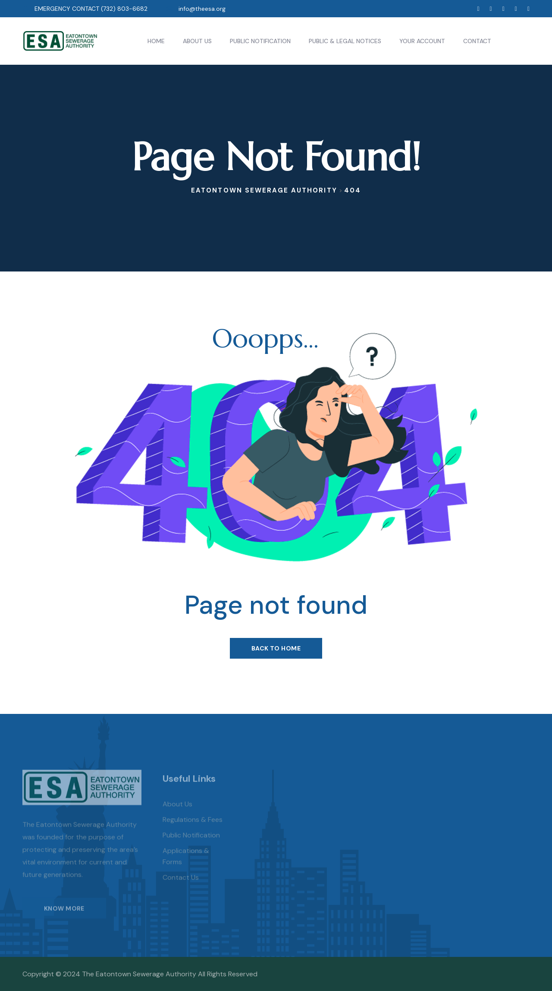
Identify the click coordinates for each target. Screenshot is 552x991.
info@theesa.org (202, 9)
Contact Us (181, 889)
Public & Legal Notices (345, 41)
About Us (197, 41)
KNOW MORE (64, 921)
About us (177, 816)
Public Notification (260, 41)
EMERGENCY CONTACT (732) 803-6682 (90, 9)
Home (156, 41)
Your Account (422, 41)
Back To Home (276, 648)
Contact (477, 41)
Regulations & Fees (193, 831)
